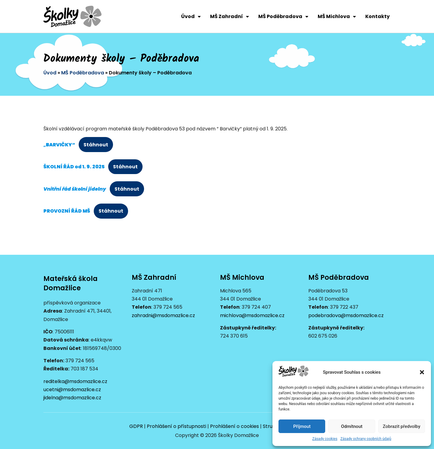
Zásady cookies (324, 439)
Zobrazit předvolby (401, 426)
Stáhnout (95, 144)
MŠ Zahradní (229, 16)
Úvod (191, 16)
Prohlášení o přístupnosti (176, 426)
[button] (422, 372)
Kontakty (377, 16)
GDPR (136, 426)
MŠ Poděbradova (283, 16)
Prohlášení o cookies (234, 426)
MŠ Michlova (337, 16)
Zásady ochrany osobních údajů (365, 439)
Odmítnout (352, 426)
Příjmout (301, 426)
